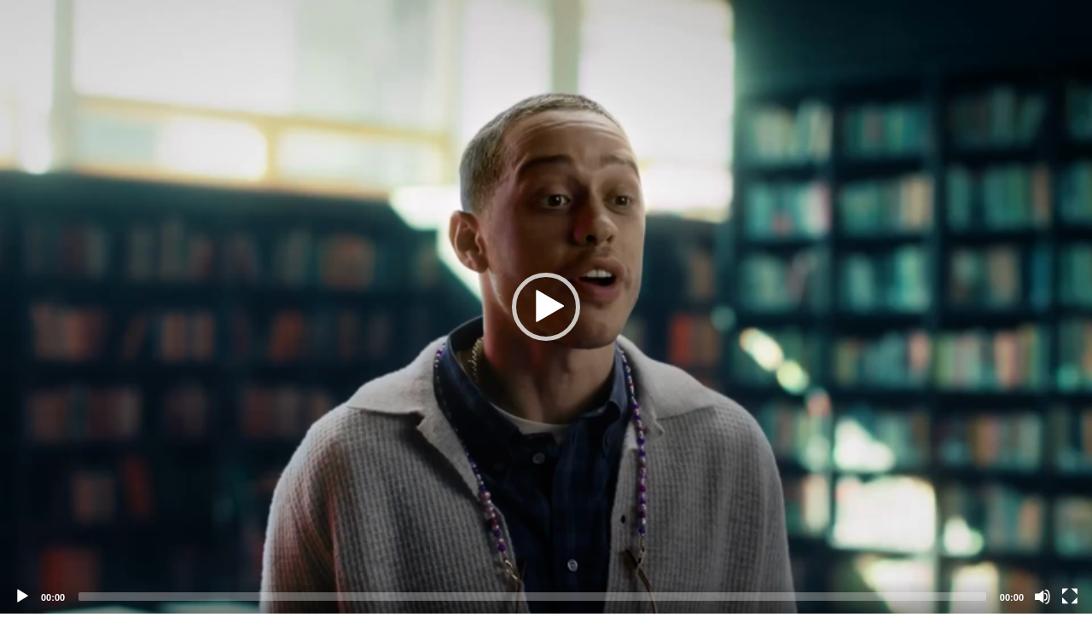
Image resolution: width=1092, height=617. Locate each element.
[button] (546, 307)
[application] (546, 307)
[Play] (22, 596)
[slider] (532, 596)
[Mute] (1042, 596)
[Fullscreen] (1069, 596)
